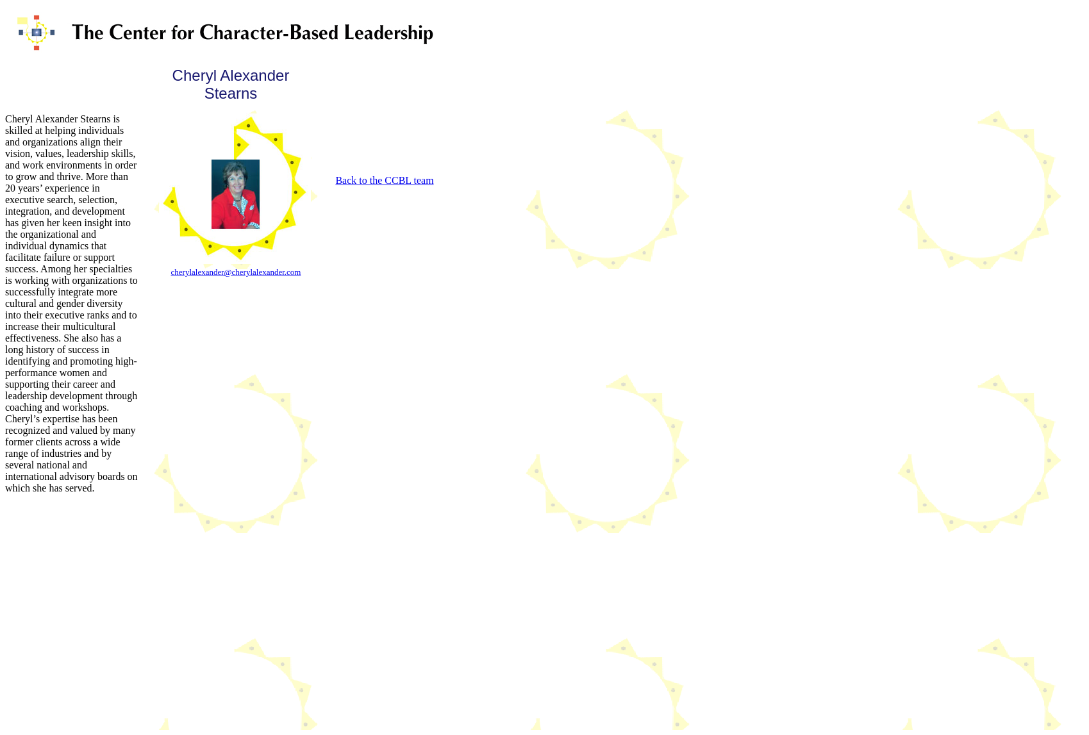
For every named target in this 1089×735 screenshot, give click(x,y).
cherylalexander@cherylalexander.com (236, 272)
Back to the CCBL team (384, 180)
